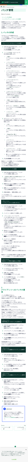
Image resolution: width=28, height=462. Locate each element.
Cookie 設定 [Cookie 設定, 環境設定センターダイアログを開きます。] (14, 459)
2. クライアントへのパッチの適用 (12, 19)
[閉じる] (26, 449)
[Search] (16, 7)
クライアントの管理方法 (9, 417)
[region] (14, 455)
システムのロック (20, 428)
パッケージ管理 (6, 428)
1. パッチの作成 (7, 17)
